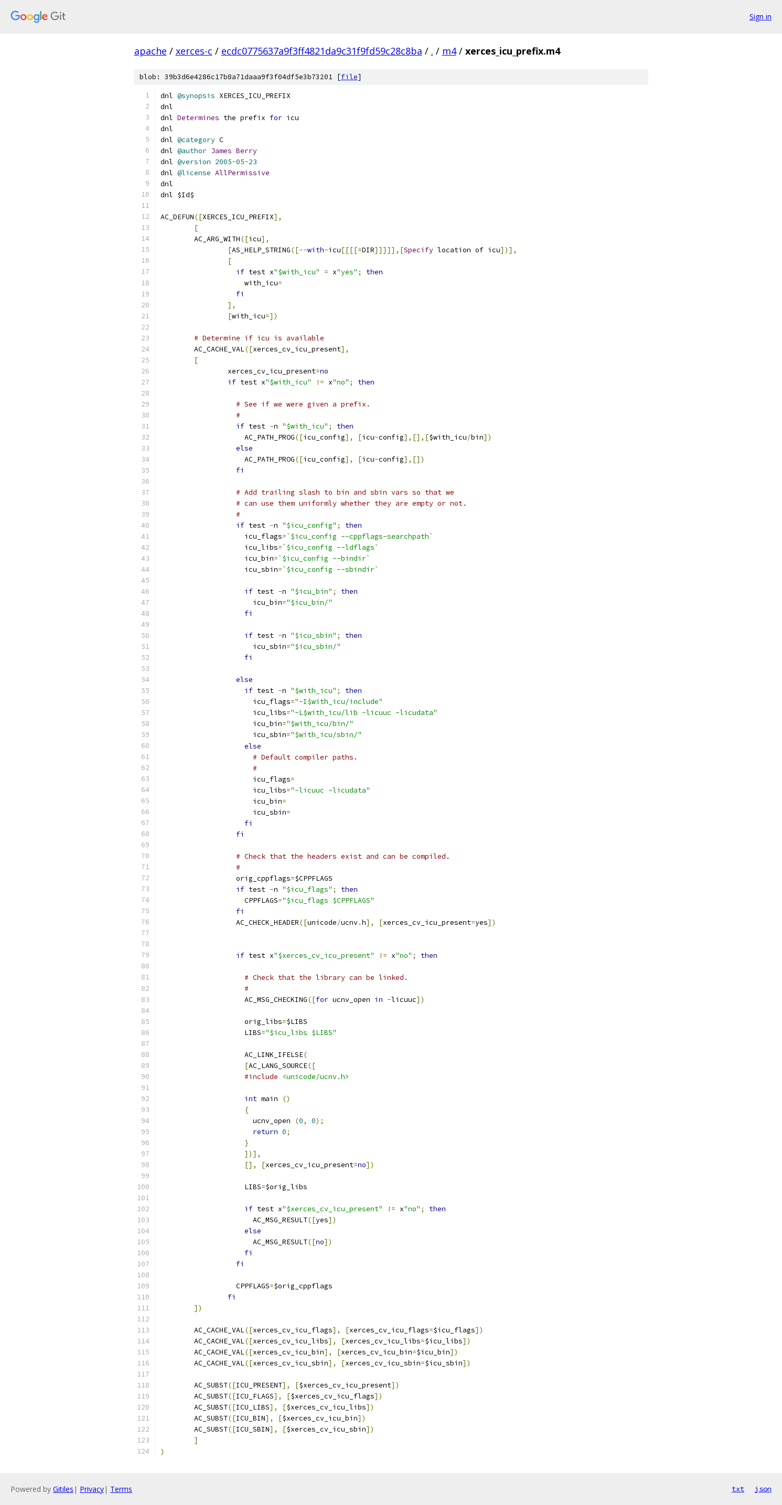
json (763, 1488)
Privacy (92, 1489)
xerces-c (194, 51)
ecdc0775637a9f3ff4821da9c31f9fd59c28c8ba (321, 51)
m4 (449, 51)
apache (150, 51)
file (349, 76)
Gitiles (63, 1489)
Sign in (760, 17)
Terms (121, 1489)
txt (738, 1488)
